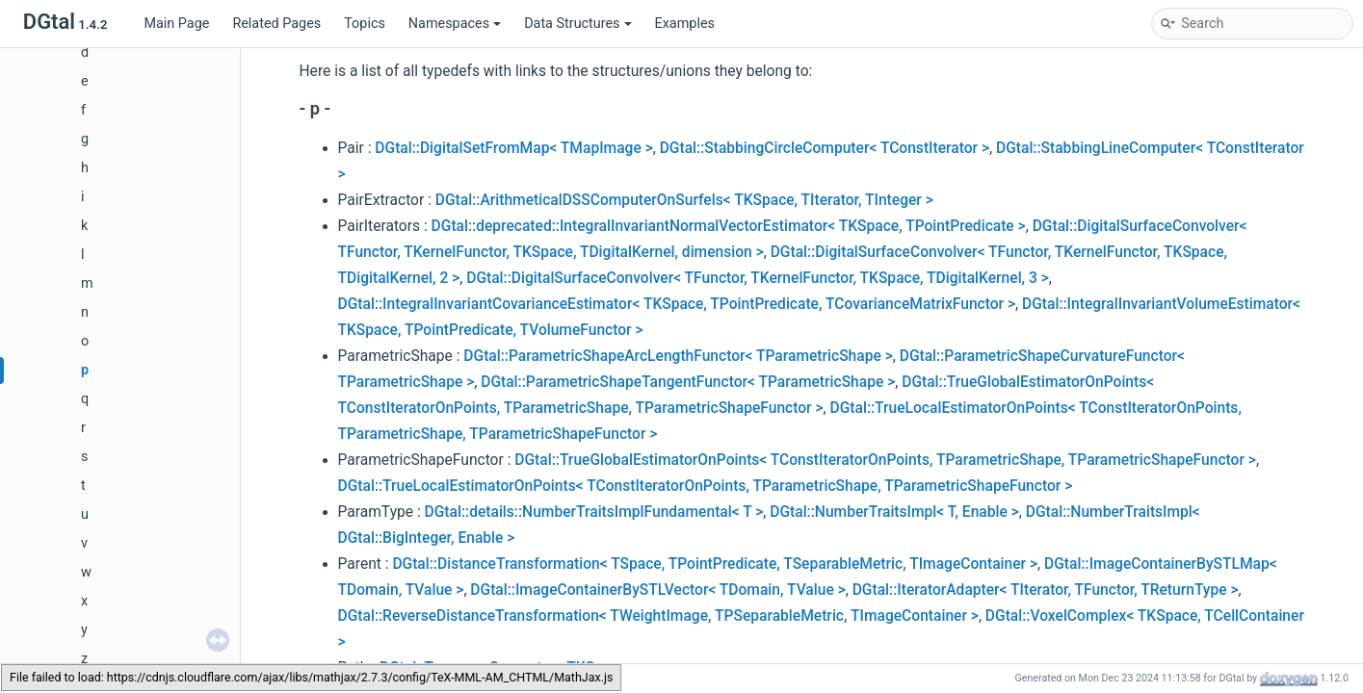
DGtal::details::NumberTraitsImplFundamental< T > (594, 512)
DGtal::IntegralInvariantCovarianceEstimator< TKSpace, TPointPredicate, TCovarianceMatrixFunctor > (677, 304)
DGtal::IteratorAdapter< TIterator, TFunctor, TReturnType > (1045, 590)
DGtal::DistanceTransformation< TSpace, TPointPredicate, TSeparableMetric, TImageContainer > (714, 564)
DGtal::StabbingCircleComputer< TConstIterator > (824, 148)
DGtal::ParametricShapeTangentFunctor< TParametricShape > (688, 382)
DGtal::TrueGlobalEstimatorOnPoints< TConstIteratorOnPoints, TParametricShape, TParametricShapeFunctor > (885, 460)
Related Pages (276, 23)
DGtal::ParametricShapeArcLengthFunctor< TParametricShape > (677, 356)
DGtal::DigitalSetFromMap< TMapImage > (513, 148)
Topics (364, 23)
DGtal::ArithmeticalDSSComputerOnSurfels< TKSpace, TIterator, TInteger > (684, 200)
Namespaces (454, 23)
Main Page (176, 23)
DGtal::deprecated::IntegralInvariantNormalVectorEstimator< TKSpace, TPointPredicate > (729, 226)
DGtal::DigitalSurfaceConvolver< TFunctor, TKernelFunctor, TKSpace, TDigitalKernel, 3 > (757, 278)
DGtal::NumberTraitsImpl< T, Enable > (894, 512)
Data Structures (577, 23)
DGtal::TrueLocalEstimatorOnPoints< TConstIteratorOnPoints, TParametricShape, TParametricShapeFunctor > (705, 486)
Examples (685, 23)
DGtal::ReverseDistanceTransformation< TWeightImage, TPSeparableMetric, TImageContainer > (658, 616)
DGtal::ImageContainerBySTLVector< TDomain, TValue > (657, 590)
